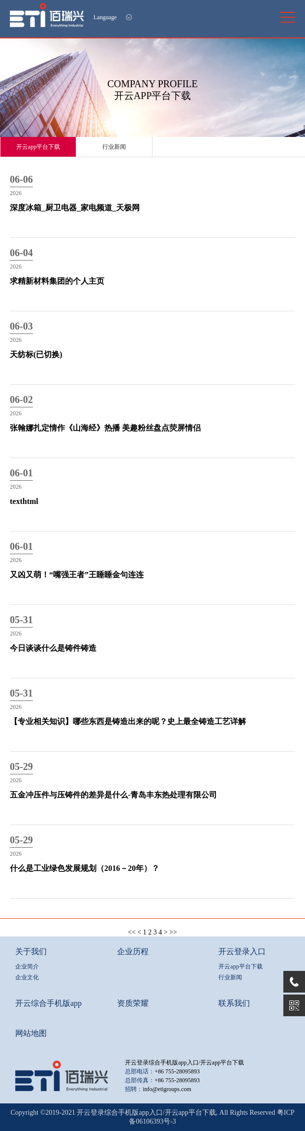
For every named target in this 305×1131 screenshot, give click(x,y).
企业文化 (27, 977)
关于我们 (31, 951)
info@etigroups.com (167, 1089)
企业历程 (133, 951)
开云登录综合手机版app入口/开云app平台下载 (184, 1062)
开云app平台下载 (38, 146)
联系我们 (234, 1003)
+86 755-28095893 (177, 1071)
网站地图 (31, 1033)
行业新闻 (114, 146)
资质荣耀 (133, 1003)
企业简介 (27, 966)
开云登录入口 (242, 951)
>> (173, 932)
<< (132, 932)
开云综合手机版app (48, 1003)
